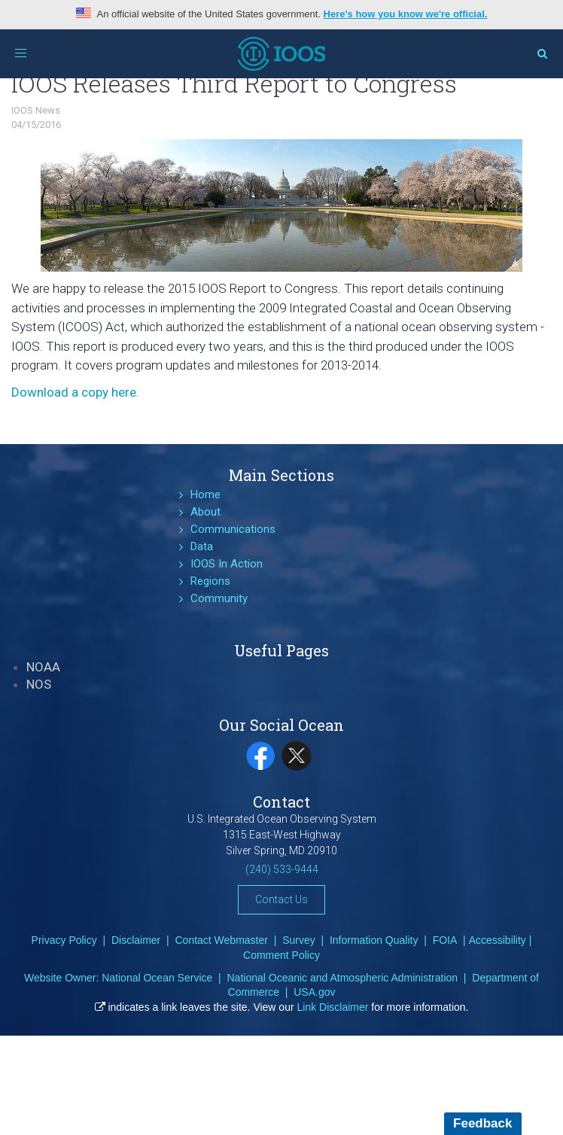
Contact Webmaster (221, 940)
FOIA (445, 940)
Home (205, 494)
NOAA (43, 666)
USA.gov (314, 992)
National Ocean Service (157, 978)
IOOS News (35, 110)
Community (219, 598)
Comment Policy (281, 955)
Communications (232, 529)
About (205, 512)
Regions (210, 581)
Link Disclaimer (333, 1007)
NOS (38, 684)
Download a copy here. (75, 392)
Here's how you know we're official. (406, 14)
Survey (298, 940)
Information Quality (374, 940)
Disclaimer (135, 940)
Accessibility (497, 940)
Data (201, 546)
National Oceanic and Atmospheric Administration (342, 978)
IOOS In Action (226, 564)
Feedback (482, 1123)
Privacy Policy (64, 940)
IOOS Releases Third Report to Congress (234, 83)
